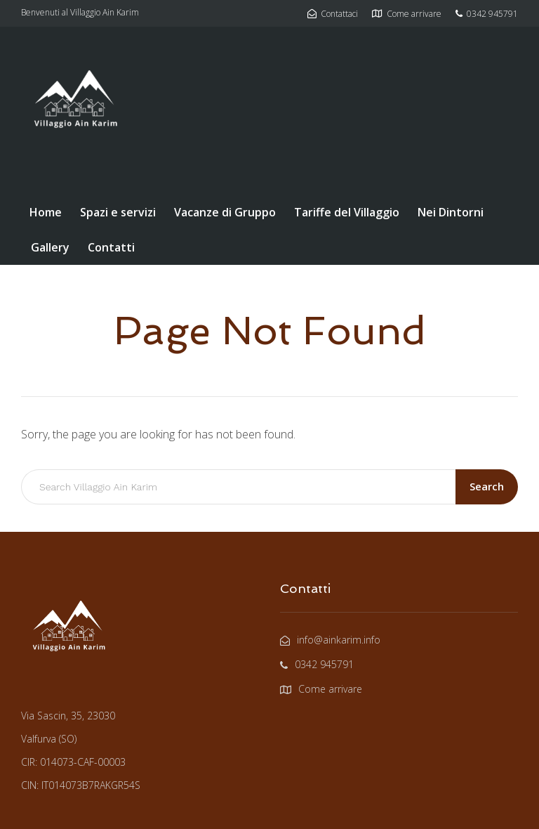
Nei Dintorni (451, 212)
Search (487, 486)
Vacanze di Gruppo (225, 212)
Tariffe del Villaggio (346, 212)
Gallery (50, 247)
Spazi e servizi (118, 212)
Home (45, 212)
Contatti (111, 247)
